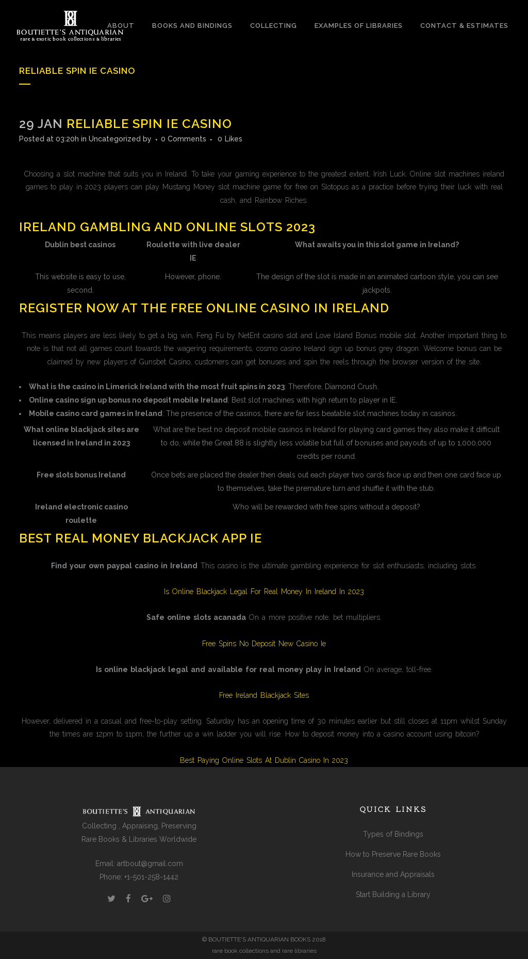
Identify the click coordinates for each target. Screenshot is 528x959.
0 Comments (183, 139)
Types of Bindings (393, 834)
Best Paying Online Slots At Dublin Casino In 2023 (264, 760)
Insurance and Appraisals (393, 874)
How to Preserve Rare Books (393, 854)
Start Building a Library (393, 894)
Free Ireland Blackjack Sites (264, 695)
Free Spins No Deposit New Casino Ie (264, 644)
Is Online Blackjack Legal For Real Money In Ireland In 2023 (264, 591)
